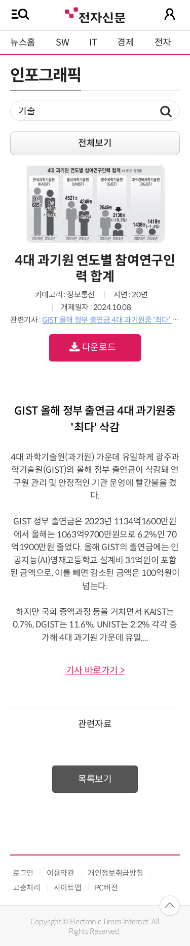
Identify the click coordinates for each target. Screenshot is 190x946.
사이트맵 (68, 887)
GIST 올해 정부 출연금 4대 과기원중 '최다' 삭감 (113, 320)
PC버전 (106, 887)
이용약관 (60, 873)
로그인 (23, 873)
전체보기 (95, 143)
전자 (163, 42)
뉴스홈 (22, 42)
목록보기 (95, 779)
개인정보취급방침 (115, 873)
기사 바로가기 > (95, 670)
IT (93, 42)
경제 (125, 42)
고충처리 (27, 887)
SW (62, 42)
